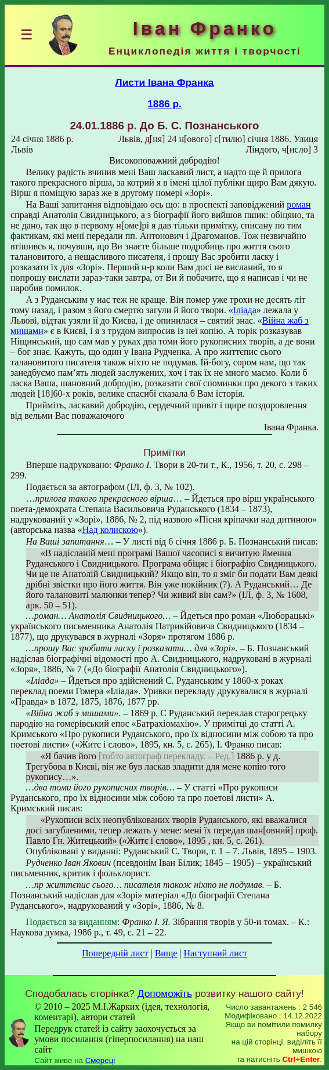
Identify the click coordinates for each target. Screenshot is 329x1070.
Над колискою (110, 530)
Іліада (244, 310)
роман (298, 204)
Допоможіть (165, 993)
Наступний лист (215, 953)
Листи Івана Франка (164, 82)
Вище (166, 953)
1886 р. (164, 104)
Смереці (100, 1060)
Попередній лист (115, 953)
